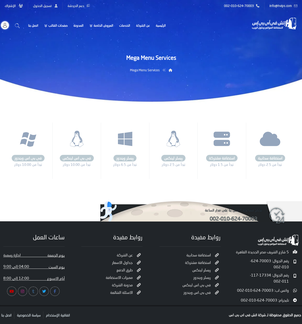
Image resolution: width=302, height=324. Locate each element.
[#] (55, 291)
